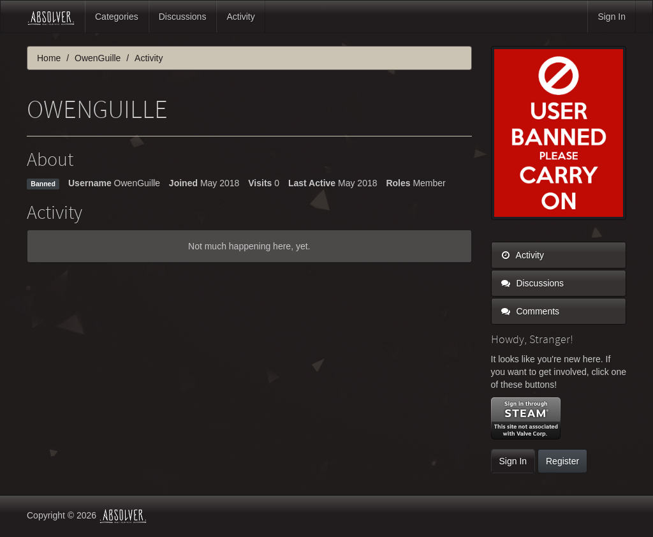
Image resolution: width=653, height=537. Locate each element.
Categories (116, 16)
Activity (240, 16)
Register (562, 461)
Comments (530, 311)
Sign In (612, 16)
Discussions (183, 16)
